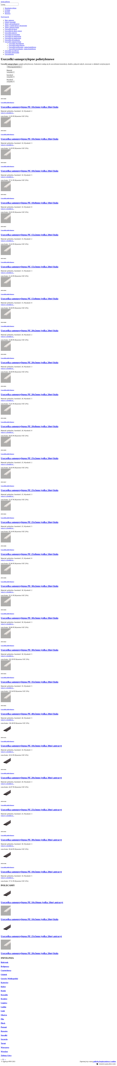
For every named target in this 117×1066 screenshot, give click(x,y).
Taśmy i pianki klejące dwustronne (16, 25)
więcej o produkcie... (7, 113)
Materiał (9, 70)
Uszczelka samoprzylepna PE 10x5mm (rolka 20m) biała (29, 171)
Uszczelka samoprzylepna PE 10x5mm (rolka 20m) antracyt (31, 871)
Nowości (7, 13)
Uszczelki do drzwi (11, 29)
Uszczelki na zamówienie (13, 36)
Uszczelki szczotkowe (12, 51)
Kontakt (7, 12)
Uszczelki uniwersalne (12, 52)
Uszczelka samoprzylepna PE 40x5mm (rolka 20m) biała (29, 713)
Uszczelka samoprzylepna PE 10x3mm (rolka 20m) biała (29, 139)
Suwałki (4, 1035)
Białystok (4, 962)
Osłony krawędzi (10, 22)
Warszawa (5, 1047)
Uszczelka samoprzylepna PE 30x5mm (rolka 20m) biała (29, 650)
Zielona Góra (6, 1055)
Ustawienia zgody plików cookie (106, 1064)
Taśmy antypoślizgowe (12, 24)
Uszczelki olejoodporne (12, 40)
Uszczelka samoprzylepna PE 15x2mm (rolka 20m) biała (29, 234)
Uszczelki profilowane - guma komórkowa (22, 47)
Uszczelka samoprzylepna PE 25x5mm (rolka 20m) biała (29, 522)
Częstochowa (6, 970)
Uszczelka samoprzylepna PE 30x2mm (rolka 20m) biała (29, 586)
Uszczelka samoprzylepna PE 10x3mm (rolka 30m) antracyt (31, 745)
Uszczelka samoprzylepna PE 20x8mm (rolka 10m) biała (29, 426)
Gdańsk (4, 974)
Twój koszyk (5, 17)
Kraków (4, 999)
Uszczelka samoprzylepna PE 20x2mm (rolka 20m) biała (29, 330)
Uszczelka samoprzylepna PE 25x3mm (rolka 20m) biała (29, 490)
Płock (3, 1023)
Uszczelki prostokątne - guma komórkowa (22, 49)
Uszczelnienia (9, 54)
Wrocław (4, 1051)
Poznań (4, 1027)
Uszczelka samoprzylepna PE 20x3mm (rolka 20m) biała (29, 362)
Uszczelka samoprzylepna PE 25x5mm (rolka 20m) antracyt (31, 936)
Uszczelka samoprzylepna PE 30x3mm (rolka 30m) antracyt (31, 839)
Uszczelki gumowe (11, 33)
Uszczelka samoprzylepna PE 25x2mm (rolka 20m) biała (29, 458)
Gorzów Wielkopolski (9, 979)
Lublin (3, 1007)
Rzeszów (4, 1031)
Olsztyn (4, 1015)
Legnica (4, 1003)
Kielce (3, 987)
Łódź (3, 1011)
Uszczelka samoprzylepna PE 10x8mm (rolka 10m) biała (29, 202)
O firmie (7, 10)
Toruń (3, 1043)
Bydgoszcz (5, 966)
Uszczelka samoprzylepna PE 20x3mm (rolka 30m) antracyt (31, 777)
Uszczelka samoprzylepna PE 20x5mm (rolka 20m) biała (29, 394)
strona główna (5, 1)
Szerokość (10, 75)
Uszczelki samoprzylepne (13, 42)
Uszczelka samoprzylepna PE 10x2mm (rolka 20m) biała (29, 107)
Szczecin (4, 1039)
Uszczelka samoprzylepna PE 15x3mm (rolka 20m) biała (29, 266)
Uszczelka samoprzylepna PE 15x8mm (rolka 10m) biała (29, 298)
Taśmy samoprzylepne (12, 27)
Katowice (4, 983)
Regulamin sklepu (10, 8)
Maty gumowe (9, 20)
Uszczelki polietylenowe (17, 45)
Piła (2, 1019)
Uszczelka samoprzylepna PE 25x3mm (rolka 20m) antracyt (31, 809)
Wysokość (10, 79)
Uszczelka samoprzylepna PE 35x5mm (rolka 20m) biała (29, 682)
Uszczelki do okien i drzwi (13, 31)
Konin (3, 991)
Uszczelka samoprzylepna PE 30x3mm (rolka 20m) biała (29, 618)
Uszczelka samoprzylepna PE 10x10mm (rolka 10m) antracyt (32, 902)
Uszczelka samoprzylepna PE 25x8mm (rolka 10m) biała (29, 554)
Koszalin (4, 995)
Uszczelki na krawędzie (12, 34)
